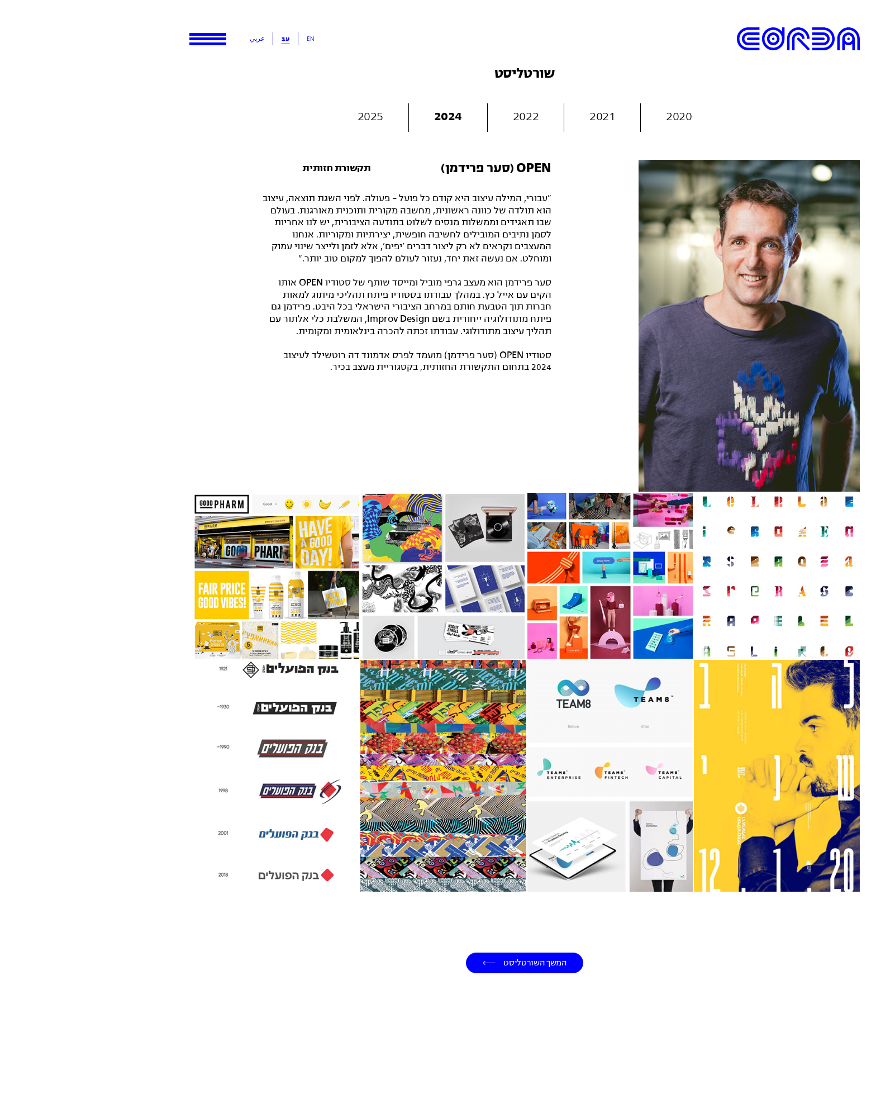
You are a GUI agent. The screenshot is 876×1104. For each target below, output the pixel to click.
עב (199, 38)
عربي (170, 38)
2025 (284, 115)
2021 (516, 115)
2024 (361, 115)
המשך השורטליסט (448, 962)
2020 (592, 115)
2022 (439, 115)
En (223, 38)
